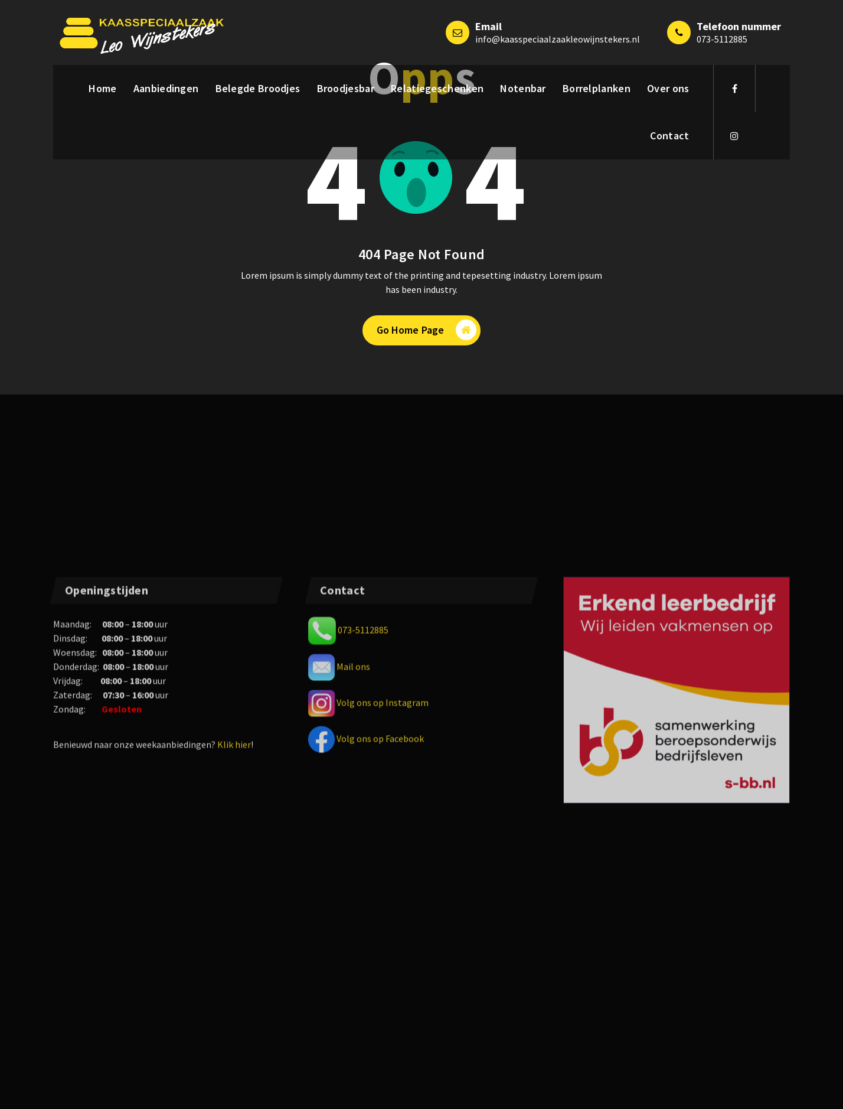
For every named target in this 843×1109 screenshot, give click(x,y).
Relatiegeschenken (437, 88)
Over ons (668, 88)
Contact (669, 135)
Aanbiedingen (166, 88)
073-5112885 (722, 39)
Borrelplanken (596, 88)
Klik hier (234, 981)
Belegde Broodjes (257, 88)
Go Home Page (427, 329)
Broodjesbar (345, 88)
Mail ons (353, 902)
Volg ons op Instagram (382, 938)
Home (102, 88)
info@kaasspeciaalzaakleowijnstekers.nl (557, 39)
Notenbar (522, 88)
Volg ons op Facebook (380, 974)
